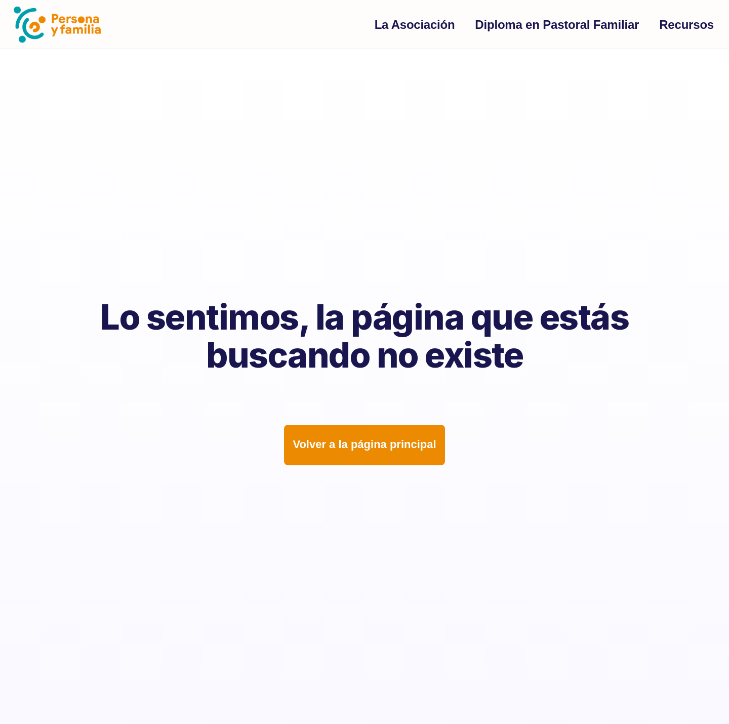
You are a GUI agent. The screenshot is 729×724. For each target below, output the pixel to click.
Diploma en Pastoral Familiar (557, 24)
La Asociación (415, 24)
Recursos (686, 24)
